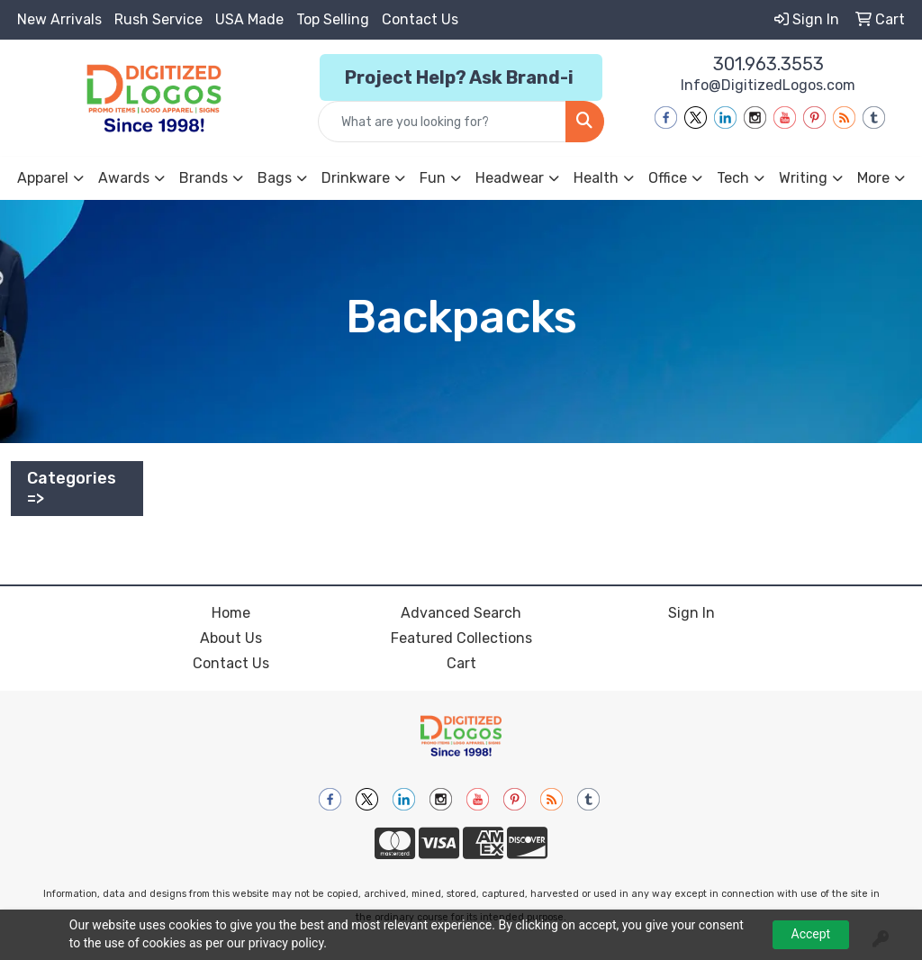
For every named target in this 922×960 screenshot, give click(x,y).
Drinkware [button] (355, 177)
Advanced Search (461, 612)
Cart (461, 663)
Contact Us (420, 19)
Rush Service (158, 19)
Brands (203, 177)
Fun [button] (433, 177)
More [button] (873, 177)
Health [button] (596, 177)
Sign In (691, 612)
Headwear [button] (509, 177)
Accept (811, 934)
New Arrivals (59, 19)
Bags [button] (275, 177)
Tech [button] (733, 177)
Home (231, 612)
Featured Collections (461, 638)
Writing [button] (803, 177)
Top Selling (332, 19)
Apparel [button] (42, 177)
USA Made (249, 19)
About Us (231, 638)
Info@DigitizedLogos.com (768, 85)
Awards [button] (123, 177)
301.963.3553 (768, 64)
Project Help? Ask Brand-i (461, 77)
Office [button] (667, 177)
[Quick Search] (441, 121)
